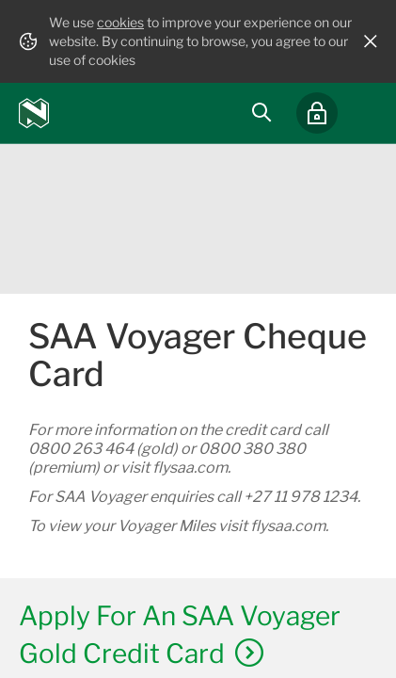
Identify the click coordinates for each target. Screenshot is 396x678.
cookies (120, 22)
